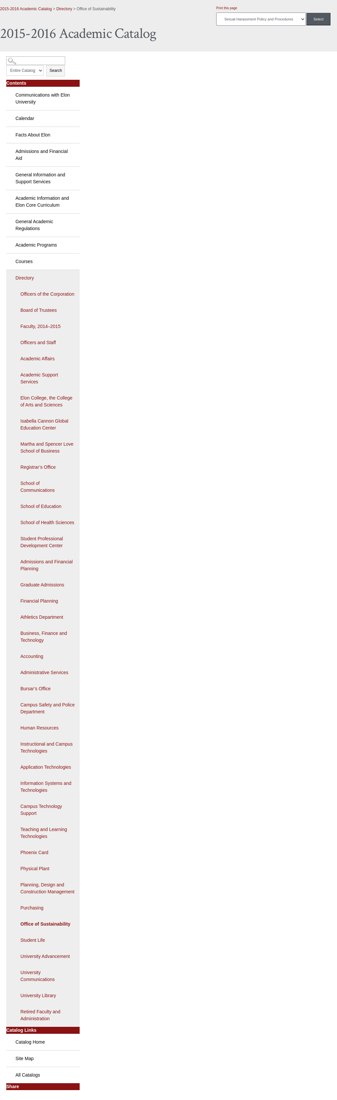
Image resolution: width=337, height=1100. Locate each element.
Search (55, 70)
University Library (38, 995)
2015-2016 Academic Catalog (26, 9)
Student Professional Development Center (41, 542)
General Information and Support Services (40, 178)
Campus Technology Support (41, 810)
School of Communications (37, 487)
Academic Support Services (39, 378)
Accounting (31, 656)
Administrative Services (44, 672)
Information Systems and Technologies (45, 787)
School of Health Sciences (47, 522)
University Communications (37, 976)
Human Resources (39, 727)
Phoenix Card (34, 852)
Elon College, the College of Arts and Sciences (46, 401)
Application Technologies (45, 767)
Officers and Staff (38, 342)
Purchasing (31, 907)
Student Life (32, 940)
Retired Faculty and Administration (40, 1015)
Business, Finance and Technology (43, 637)
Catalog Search (18, 58)
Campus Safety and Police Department (47, 708)
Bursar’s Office (35, 688)
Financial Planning (39, 601)
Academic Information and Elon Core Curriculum (42, 201)
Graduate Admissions (42, 584)
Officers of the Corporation (47, 294)
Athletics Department (41, 617)
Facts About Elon (32, 134)
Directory (64, 9)
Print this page (226, 8)
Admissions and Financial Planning (46, 565)
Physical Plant (34, 868)
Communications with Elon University (42, 98)
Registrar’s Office (38, 467)
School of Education (41, 506)
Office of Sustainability (45, 924)
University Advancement (45, 956)
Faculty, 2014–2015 (40, 326)
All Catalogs (27, 1075)
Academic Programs (36, 245)
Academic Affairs (37, 358)
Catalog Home (30, 1042)
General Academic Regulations (34, 225)
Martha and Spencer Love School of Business (46, 447)
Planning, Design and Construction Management (47, 888)
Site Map (24, 1058)
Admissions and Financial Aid (41, 155)
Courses (24, 261)
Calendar (24, 118)
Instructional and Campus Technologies (46, 747)
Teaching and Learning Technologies (43, 833)
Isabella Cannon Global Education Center (44, 424)
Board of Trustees (38, 310)
